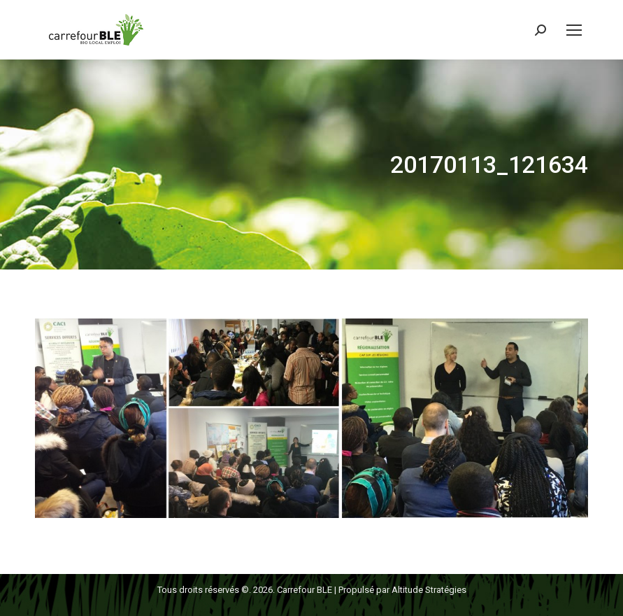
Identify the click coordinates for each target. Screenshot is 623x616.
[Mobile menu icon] (574, 30)
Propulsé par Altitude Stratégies (402, 589)
